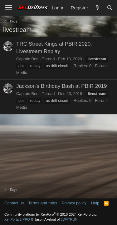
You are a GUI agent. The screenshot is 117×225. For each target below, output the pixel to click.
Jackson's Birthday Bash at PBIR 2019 (61, 86)
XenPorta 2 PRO (17, 219)
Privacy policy (74, 203)
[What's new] (97, 7)
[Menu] (8, 8)
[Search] (110, 7)
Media (21, 72)
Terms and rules (42, 203)
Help (95, 203)
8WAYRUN (69, 219)
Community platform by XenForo (50, 214)
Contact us (14, 203)
